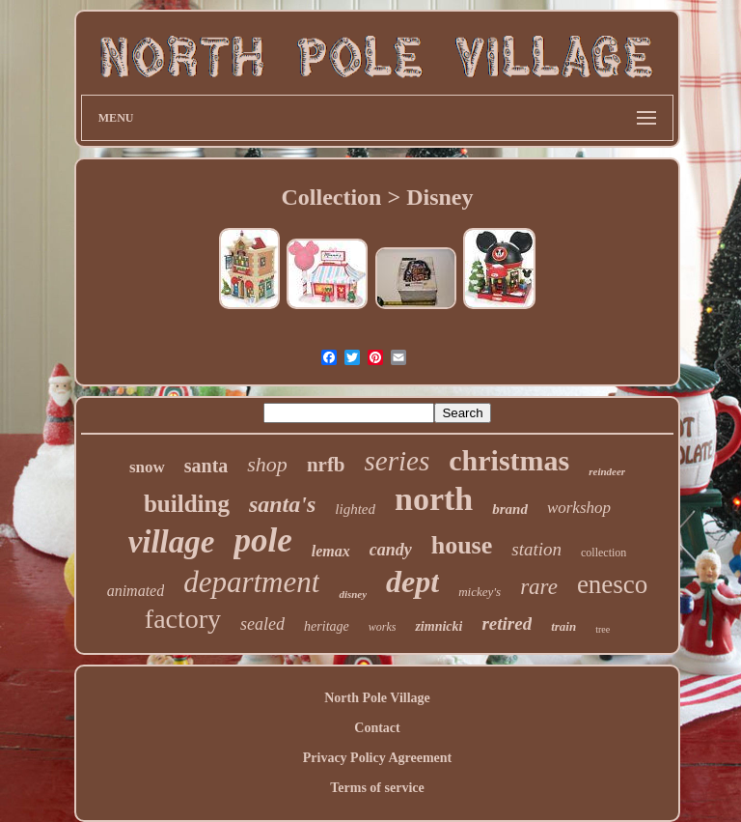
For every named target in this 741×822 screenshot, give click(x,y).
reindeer (607, 471)
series (397, 460)
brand (510, 509)
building (187, 504)
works (383, 627)
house (462, 545)
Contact (376, 728)
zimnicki (438, 626)
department (251, 582)
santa (206, 465)
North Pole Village (377, 698)
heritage (326, 626)
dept (412, 581)
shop (267, 464)
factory (183, 619)
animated (136, 590)
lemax (331, 551)
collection (603, 552)
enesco (612, 584)
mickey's (479, 591)
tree (602, 629)
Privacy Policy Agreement (377, 758)
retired (506, 623)
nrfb (326, 464)
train (563, 626)
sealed (262, 624)
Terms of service (377, 787)
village (171, 541)
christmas (509, 460)
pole (262, 540)
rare (539, 587)
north (434, 499)
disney (353, 594)
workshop (579, 507)
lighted (355, 509)
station (536, 549)
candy (391, 549)
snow (147, 467)
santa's (282, 504)
